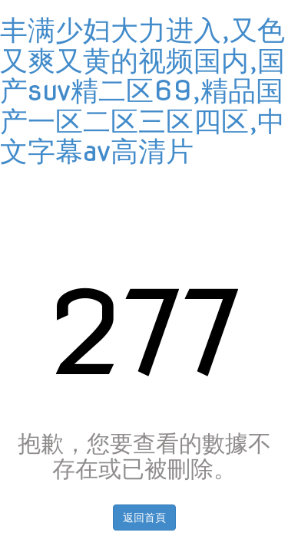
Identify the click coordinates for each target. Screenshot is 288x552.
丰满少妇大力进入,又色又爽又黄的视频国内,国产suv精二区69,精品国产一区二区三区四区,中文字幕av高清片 (142, 90)
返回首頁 (144, 517)
